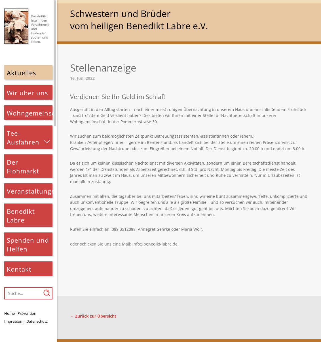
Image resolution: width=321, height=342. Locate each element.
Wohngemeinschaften (30, 113)
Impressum (14, 321)
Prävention (27, 313)
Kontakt (19, 269)
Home (9, 313)
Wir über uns (27, 93)
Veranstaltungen (30, 191)
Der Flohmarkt (23, 166)
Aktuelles (21, 72)
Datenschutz (37, 321)
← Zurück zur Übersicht (93, 316)
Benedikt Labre (21, 215)
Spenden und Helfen (28, 244)
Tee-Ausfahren (23, 137)
